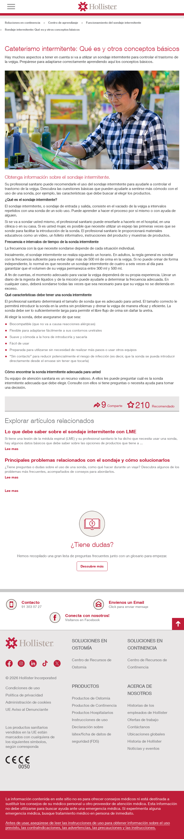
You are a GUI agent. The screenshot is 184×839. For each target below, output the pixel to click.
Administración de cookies (28, 702)
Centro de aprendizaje (63, 22)
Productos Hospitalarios (92, 712)
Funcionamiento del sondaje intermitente (113, 22)
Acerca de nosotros (139, 689)
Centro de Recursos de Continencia (147, 663)
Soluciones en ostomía (89, 644)
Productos (85, 686)
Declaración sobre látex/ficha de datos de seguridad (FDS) (91, 733)
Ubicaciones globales (146, 734)
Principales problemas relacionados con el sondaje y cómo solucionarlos (87, 460)
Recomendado (150, 404)
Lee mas (11, 449)
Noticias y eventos (143, 748)
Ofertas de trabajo (142, 719)
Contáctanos (138, 726)
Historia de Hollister (144, 741)
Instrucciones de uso (90, 719)
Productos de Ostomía (91, 698)
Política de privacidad (24, 695)
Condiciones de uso (23, 687)
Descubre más (92, 566)
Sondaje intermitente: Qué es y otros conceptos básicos (42, 29)
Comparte (108, 404)
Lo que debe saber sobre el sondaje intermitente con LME (70, 431)
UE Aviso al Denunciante (27, 709)
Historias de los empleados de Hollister (147, 709)
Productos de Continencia (94, 705)
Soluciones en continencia (22, 22)
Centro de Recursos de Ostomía (91, 663)
